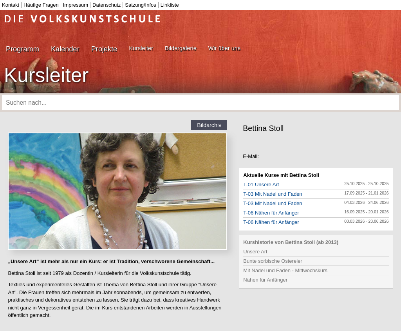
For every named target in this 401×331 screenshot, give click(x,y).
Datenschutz (106, 5)
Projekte (104, 49)
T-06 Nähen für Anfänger (271, 213)
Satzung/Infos (140, 5)
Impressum (75, 5)
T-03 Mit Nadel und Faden (272, 194)
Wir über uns (224, 48)
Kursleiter (141, 48)
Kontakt (10, 5)
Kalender (65, 49)
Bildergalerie (181, 48)
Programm (22, 49)
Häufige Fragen (41, 5)
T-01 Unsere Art (261, 184)
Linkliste (170, 5)
